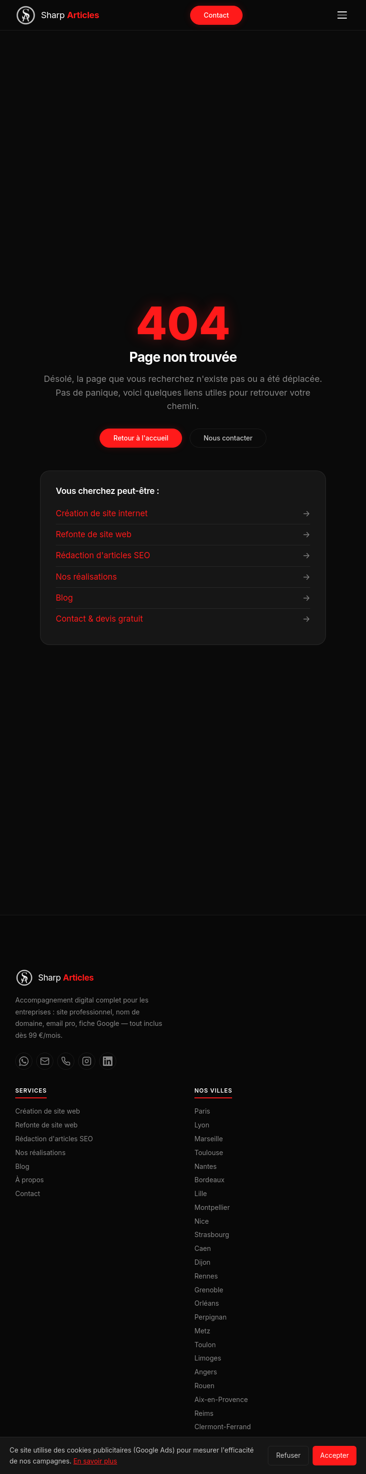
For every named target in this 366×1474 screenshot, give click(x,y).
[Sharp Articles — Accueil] (57, 15)
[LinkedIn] (107, 1061)
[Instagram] (86, 1061)
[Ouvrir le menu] (342, 15)
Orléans (206, 1303)
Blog (22, 1166)
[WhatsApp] (23, 1061)
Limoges (207, 1358)
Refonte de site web (46, 1125)
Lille (200, 1193)
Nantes (205, 1166)
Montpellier (212, 1207)
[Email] (44, 1061)
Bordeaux (209, 1180)
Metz (202, 1331)
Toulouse (208, 1152)
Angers (205, 1372)
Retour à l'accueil (140, 438)
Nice (201, 1221)
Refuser (288, 1455)
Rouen (204, 1386)
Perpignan (210, 1317)
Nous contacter (228, 438)
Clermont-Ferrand (222, 1427)
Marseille (208, 1139)
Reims (204, 1413)
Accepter (334, 1455)
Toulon (205, 1345)
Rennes (206, 1276)
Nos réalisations (40, 1152)
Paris (202, 1111)
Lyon (201, 1125)
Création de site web (47, 1111)
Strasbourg (211, 1234)
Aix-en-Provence (221, 1399)
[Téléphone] (65, 1061)
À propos (29, 1180)
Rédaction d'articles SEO (54, 1139)
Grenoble (208, 1290)
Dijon (202, 1262)
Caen (202, 1248)
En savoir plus (95, 1461)
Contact (216, 15)
